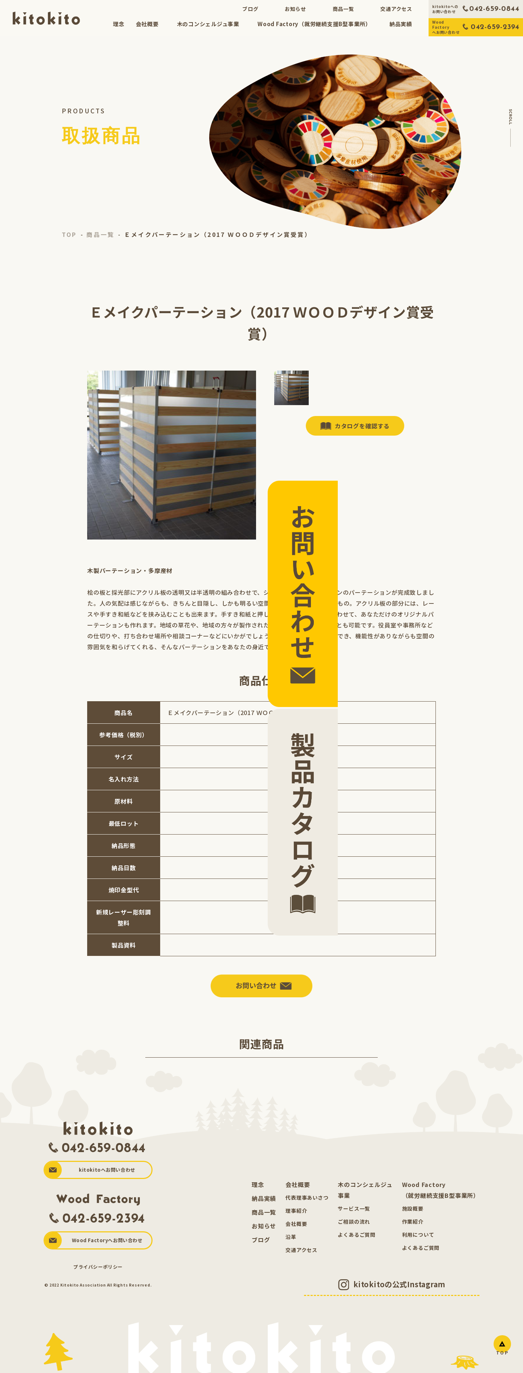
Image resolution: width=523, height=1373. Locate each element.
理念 (119, 24)
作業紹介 (412, 1227)
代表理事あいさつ (306, 1203)
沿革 (290, 1242)
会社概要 (146, 24)
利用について (418, 1240)
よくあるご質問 (357, 1240)
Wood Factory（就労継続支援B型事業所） (314, 24)
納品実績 (400, 24)
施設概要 (412, 1213)
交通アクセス (396, 8)
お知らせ (295, 8)
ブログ (250, 8)
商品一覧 (343, 8)
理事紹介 (296, 1216)
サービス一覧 (354, 1213)
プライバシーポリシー (98, 1272)
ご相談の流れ (354, 1227)
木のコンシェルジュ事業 (208, 24)
